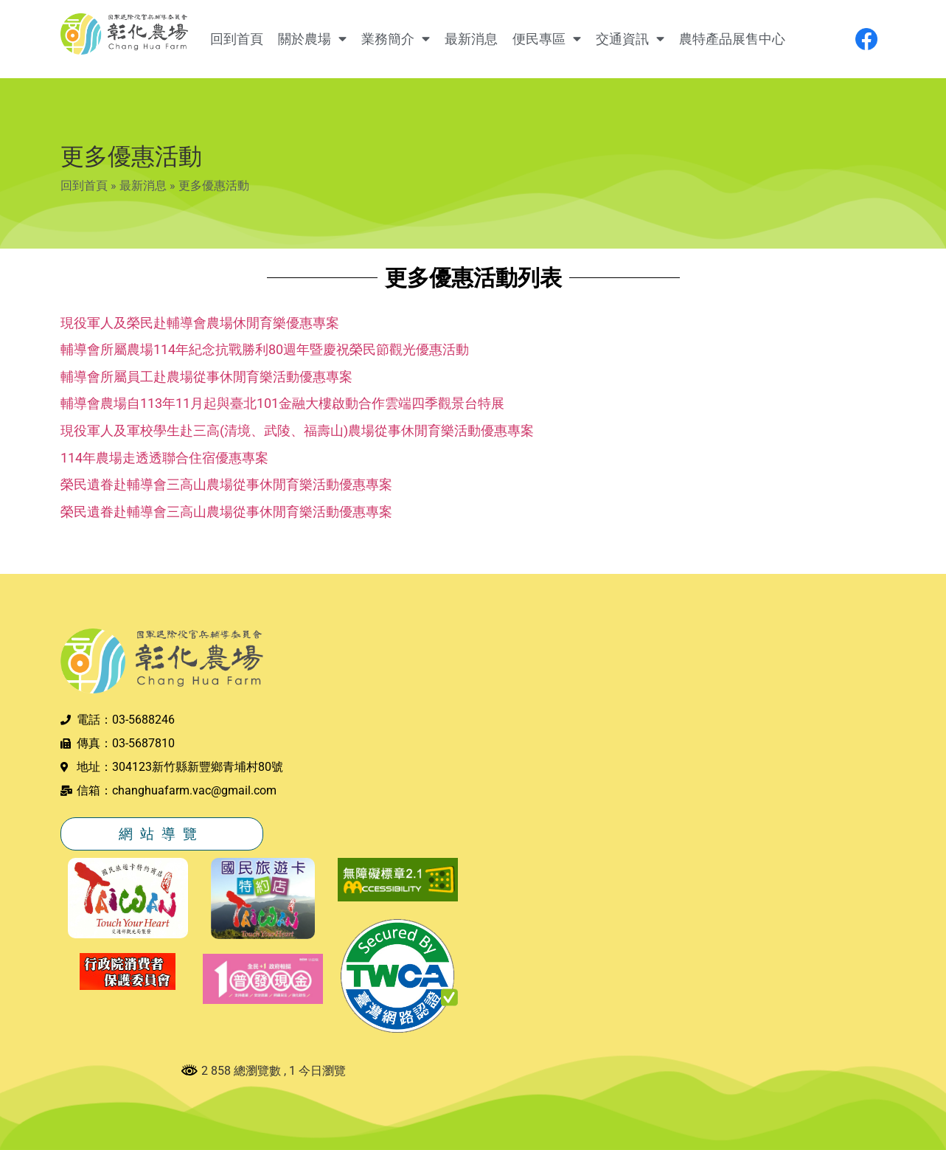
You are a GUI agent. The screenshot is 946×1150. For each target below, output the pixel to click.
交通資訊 (630, 39)
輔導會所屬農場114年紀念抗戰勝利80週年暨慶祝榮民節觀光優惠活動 (264, 349)
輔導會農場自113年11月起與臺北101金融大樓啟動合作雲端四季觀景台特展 (282, 403)
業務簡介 (395, 39)
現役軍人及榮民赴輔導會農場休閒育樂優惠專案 (199, 322)
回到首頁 (236, 39)
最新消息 (471, 39)
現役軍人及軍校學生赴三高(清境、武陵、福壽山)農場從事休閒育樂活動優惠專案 (297, 430)
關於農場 (312, 39)
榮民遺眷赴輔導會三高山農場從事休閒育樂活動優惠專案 (226, 484)
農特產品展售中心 (732, 39)
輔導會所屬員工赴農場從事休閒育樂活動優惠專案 (206, 376)
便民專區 (546, 39)
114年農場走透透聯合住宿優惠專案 (164, 457)
